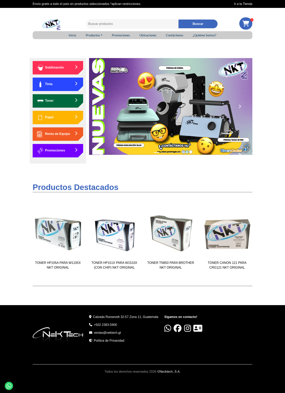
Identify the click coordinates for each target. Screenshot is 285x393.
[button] (101, 106)
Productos (93, 35)
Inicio (72, 35)
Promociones (121, 35)
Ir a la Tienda (243, 4)
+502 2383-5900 (105, 324)
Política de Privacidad (109, 340)
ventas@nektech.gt (107, 332)
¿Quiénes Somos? (204, 35)
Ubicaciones (147, 35)
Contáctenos (174, 35)
